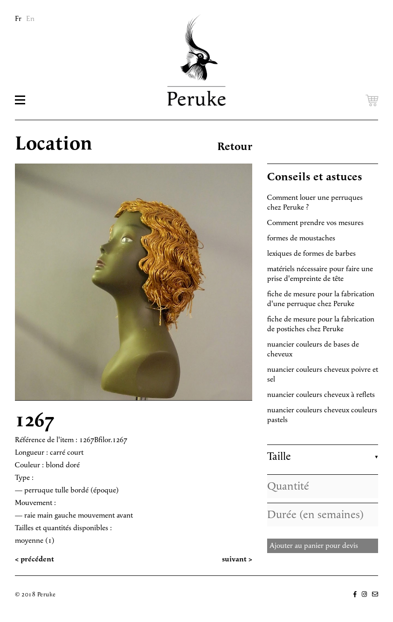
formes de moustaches (301, 238)
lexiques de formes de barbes (311, 254)
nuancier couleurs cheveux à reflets (321, 395)
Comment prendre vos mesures (315, 223)
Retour (234, 147)
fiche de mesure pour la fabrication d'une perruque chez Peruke (320, 299)
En (30, 19)
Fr (18, 19)
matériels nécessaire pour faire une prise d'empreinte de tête (320, 274)
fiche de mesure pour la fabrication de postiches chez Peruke (320, 324)
